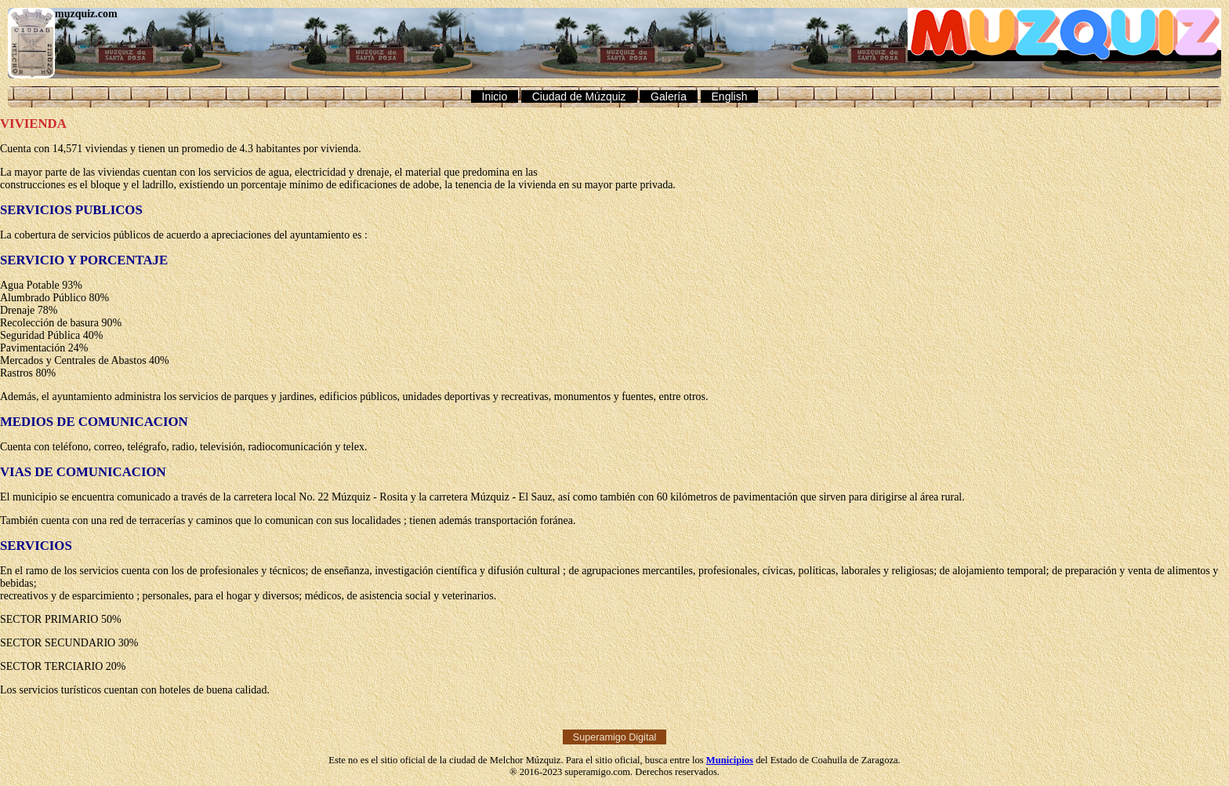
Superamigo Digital (614, 736)
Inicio (495, 96)
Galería (669, 96)
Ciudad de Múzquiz (579, 96)
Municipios (729, 760)
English (730, 96)
